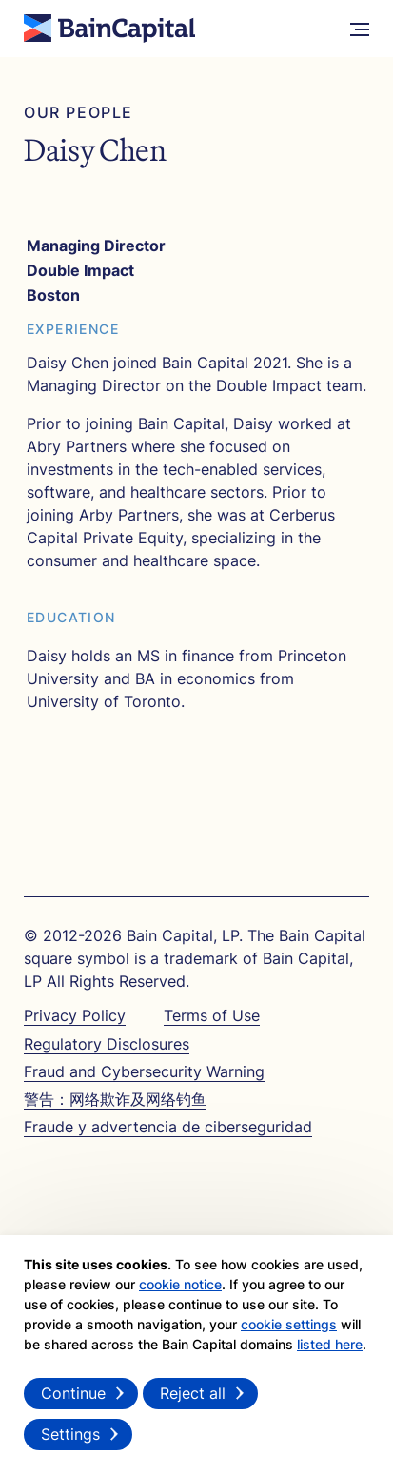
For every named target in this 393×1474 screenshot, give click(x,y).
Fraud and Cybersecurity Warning (144, 1071)
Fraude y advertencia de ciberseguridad (168, 1126)
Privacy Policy (75, 1015)
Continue (73, 1393)
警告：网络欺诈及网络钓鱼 (115, 1099)
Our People (78, 113)
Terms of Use (212, 1015)
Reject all (193, 1393)
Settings (70, 1434)
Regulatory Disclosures (106, 1043)
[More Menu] (359, 28)
